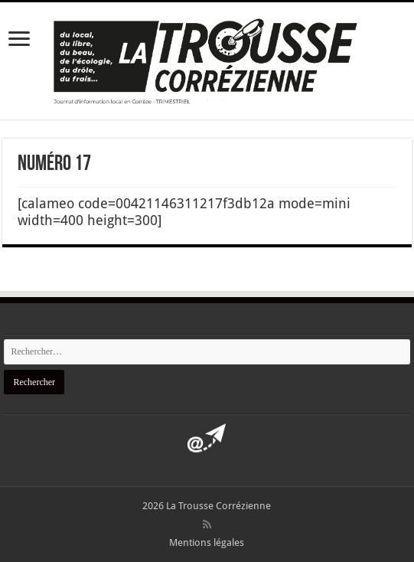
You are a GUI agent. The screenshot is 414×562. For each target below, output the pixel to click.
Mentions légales (206, 542)
